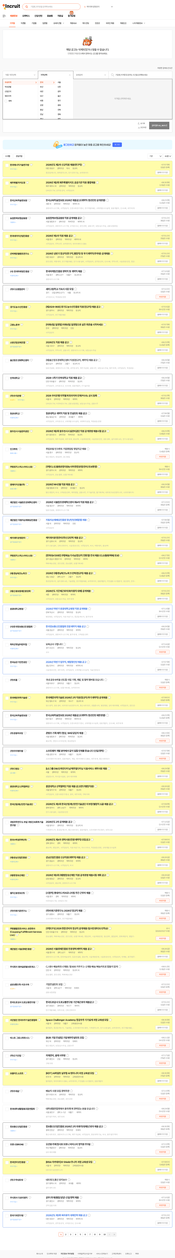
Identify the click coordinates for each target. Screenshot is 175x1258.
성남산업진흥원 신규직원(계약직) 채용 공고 (65, 857)
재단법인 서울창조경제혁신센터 (23, 502)
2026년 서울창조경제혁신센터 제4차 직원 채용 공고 (69, 502)
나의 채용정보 (137, 23)
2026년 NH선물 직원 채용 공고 (60, 484)
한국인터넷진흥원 (17, 1162)
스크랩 (7, 156)
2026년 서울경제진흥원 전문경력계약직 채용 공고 (69, 949)
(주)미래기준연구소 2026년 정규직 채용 (64, 910)
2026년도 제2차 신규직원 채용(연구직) (64, 164)
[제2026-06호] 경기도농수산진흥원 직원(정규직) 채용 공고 (73, 307)
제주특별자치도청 (17, 182)
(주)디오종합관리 (17, 289)
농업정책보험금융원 (18, 218)
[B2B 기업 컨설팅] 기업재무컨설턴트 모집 (65, 1037)
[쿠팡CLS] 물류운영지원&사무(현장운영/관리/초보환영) (71, 466)
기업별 (34, 23)
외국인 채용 (110, 23)
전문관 (97, 23)
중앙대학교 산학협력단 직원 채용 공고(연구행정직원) (70, 786)
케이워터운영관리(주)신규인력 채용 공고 (64, 537)
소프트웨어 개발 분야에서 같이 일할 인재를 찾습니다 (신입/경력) (75, 751)
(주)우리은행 (15, 395)
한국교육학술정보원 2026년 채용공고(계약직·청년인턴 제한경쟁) (75, 715)
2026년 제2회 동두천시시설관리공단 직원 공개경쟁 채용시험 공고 (76, 431)
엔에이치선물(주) (17, 484)
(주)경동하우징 (16, 733)
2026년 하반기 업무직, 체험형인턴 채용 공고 (66, 662)
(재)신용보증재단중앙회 (20, 591)
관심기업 (19, 156)
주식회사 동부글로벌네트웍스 (22, 966)
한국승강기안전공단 (18, 662)
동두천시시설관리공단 (19, 431)
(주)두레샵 (14, 1091)
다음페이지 (109, 1234)
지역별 (12, 23)
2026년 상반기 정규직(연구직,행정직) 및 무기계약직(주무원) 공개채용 (78, 253)
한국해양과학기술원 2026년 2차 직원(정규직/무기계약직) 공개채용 (76, 697)
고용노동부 (15, 324)
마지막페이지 (114, 1234)
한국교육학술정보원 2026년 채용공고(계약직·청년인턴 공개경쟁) (75, 200)
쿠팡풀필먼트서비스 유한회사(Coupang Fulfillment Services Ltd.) (26, 932)
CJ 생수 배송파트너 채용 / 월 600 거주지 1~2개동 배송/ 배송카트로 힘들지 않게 (82, 966)
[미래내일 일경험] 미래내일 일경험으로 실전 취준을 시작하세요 (74, 324)
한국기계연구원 (16, 1215)
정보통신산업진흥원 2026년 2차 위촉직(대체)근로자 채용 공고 (74, 1126)
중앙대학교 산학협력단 (19, 786)
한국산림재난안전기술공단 (21, 804)
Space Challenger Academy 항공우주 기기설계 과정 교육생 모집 (77, 1020)
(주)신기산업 (15, 1055)
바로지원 (162, 297)
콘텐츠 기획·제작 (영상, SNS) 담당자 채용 (64, 733)
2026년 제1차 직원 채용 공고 (59, 235)
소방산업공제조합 (17, 342)
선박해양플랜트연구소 (19, 253)
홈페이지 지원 (162, 172)
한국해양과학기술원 (18, 697)
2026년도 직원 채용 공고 (57, 342)
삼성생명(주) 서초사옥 (19, 984)
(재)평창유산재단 (17, 875)
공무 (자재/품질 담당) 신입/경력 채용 (62, 1197)
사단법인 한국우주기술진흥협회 (23, 1020)
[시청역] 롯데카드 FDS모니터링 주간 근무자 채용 (68, 893)
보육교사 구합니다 (54, 644)
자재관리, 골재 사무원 (55, 1055)
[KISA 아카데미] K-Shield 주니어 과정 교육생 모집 (69, 1162)
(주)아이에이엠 (16, 751)
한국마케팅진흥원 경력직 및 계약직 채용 (64, 271)
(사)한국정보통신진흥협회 (21, 626)
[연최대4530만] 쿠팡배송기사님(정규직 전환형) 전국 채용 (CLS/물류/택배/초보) (82, 555)
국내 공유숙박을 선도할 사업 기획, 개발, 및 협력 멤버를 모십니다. (75, 679)
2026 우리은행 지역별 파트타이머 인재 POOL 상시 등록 (71, 395)
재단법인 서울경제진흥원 (20, 949)
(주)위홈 (13, 680)
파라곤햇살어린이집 (18, 644)
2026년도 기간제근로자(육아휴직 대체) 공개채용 (68, 591)
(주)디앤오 (14, 768)
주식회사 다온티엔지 (19, 1197)
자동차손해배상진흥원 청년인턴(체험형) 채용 (66, 520)
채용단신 (123, 23)
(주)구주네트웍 (16, 1179)
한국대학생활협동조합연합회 (22, 1108)
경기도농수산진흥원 (18, 307)
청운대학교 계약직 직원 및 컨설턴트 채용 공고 (66, 413)
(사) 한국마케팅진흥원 (19, 271)
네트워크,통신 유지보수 (56, 1179)
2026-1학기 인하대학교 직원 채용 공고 (64, 378)
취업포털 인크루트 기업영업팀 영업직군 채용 (66, 449)
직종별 (23, 23)
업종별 (44, 23)
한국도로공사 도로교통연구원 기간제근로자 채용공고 (70, 1002)
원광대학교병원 (16, 608)
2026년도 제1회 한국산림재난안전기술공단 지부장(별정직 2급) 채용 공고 (79, 804)
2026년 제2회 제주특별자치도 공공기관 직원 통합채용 (70, 182)
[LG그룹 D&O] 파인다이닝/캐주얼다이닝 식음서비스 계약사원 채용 (76, 768)
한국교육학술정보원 (18, 200)
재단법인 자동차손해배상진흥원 (23, 520)
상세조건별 (57, 23)
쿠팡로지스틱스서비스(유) (21, 466)
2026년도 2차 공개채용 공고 (59, 822)
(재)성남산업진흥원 (18, 857)
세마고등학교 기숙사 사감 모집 (60, 289)
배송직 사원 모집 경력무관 (57, 1091)
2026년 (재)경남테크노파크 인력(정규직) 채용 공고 (69, 573)
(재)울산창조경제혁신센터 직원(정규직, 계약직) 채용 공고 (71, 360)
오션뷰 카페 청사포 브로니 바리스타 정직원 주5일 (68, 1144)
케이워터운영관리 (17, 537)
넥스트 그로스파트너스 (19, 1037)
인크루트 (14, 449)
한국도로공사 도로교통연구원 (22, 1002)
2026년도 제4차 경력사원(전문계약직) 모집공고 (68, 839)
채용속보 (73, 23)
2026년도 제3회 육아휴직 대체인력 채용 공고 (66, 1215)
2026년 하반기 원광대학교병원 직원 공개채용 (67, 608)
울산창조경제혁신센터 (19, 360)
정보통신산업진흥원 (18, 1126)
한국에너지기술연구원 (19, 164)
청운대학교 (15, 413)
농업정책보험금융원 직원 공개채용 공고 (64, 218)
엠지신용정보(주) (17, 893)
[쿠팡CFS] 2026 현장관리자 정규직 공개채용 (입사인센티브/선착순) (77, 928)
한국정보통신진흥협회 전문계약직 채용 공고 (66, 626)
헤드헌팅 (85, 23)
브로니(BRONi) (17, 1144)
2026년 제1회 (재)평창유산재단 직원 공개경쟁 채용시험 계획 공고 (76, 875)
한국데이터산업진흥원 (19, 236)
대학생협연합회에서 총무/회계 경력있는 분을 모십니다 (70, 1108)
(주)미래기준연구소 (18, 910)
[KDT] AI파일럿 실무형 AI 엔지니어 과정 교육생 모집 (70, 1073)
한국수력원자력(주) (18, 839)
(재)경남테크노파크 (18, 573)
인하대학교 (15, 378)
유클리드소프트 (16, 1073)
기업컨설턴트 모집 (54, 984)
